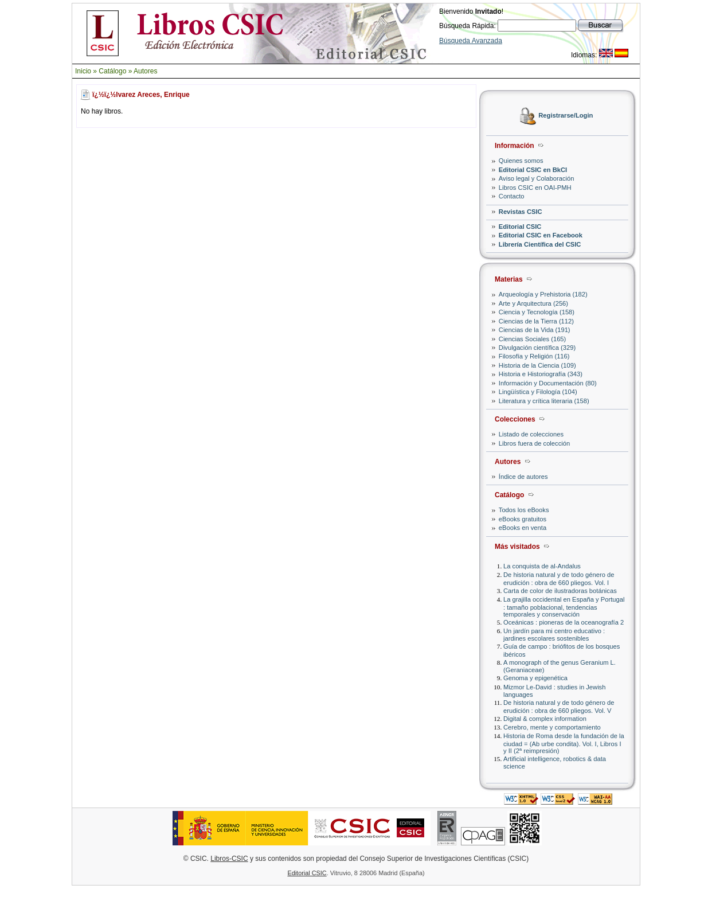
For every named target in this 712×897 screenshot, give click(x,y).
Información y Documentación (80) (548, 383)
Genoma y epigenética (535, 677)
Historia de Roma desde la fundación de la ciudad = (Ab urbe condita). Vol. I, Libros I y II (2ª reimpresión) (563, 743)
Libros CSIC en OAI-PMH (535, 187)
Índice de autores (523, 476)
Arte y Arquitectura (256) (533, 303)
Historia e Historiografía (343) (540, 373)
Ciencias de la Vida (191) (534, 329)
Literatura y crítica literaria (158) (544, 400)
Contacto (512, 196)
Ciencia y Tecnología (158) (536, 312)
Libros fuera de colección (534, 443)
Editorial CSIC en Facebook (540, 235)
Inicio (83, 71)
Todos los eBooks (524, 509)
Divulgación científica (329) (537, 347)
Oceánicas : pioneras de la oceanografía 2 (563, 622)
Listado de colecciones (531, 434)
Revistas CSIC (520, 211)
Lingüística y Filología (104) (538, 391)
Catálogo (112, 71)
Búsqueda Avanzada (470, 41)
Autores (145, 71)
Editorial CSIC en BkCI (533, 169)
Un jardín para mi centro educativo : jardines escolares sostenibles (554, 634)
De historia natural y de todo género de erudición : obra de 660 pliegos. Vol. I (558, 578)
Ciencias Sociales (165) (532, 339)
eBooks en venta (522, 527)
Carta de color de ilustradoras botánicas (560, 590)
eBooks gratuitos (522, 519)
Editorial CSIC (520, 226)
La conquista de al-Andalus (542, 566)
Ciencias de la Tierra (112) (536, 321)
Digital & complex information (544, 718)
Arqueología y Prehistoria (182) (543, 294)
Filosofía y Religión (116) (534, 356)
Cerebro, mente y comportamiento (552, 727)
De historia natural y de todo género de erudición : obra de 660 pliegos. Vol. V (558, 706)
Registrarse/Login (565, 115)
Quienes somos (521, 160)
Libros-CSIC (229, 859)
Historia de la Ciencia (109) (537, 365)
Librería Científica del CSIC (540, 244)
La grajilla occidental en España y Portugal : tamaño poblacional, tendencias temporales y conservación (563, 606)
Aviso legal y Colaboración (536, 178)
